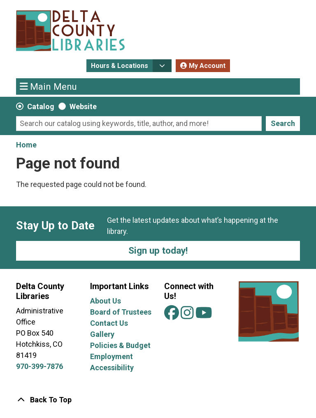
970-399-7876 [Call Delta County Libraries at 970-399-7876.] (39, 366)
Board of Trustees (120, 312)
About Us (105, 301)
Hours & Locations (119, 66)
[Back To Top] (158, 400)
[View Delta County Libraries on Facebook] (172, 315)
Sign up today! (158, 250)
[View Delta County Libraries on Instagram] (188, 315)
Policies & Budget (120, 345)
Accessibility (112, 367)
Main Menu (48, 86)
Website (83, 106)
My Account (207, 66)
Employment (111, 356)
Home (26, 144)
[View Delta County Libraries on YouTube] (203, 315)
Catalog (40, 106)
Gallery (102, 334)
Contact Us (109, 323)
